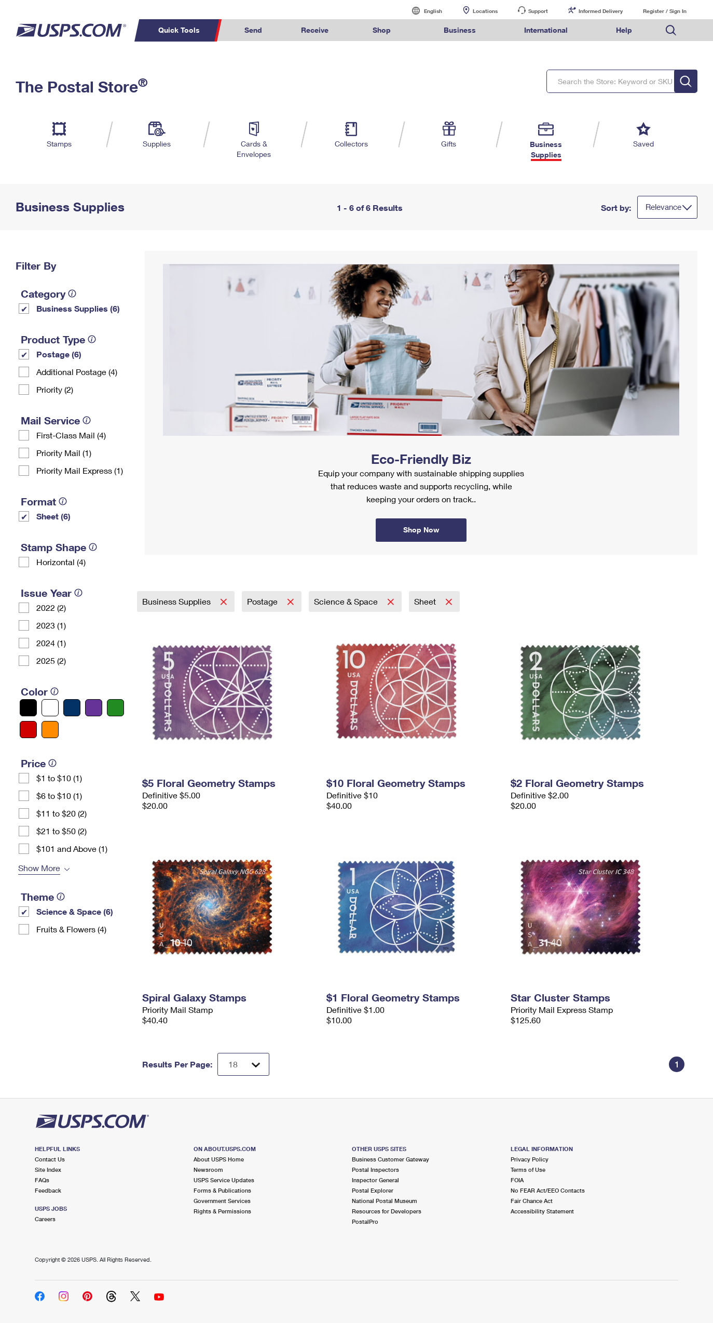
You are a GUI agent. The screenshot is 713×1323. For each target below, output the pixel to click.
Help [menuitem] (624, 29)
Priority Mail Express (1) (79, 470)
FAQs (42, 1180)
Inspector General (375, 1180)
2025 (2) (51, 660)
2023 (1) (51, 625)
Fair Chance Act (532, 1200)
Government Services (222, 1200)
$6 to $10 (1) (59, 795)
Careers (45, 1218)
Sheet (426, 601)
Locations (485, 11)
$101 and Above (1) (71, 848)
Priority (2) (54, 389)
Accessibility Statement (542, 1211)
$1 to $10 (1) (59, 778)
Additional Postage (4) (76, 372)
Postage (263, 601)
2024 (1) (51, 643)
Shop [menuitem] (382, 29)
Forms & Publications (222, 1190)
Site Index (48, 1169)
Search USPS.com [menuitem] (671, 30)
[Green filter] (115, 707)
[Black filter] (28, 707)
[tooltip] (72, 293)
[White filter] (50, 707)
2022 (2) (51, 607)
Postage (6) (58, 354)
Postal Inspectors (375, 1169)
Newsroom (208, 1169)
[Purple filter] (93, 707)
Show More (39, 868)
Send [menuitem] (253, 29)
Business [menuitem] (460, 29)
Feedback (48, 1190)
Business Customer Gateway (390, 1159)
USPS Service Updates (224, 1180)
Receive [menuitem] (314, 29)
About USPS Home (219, 1159)
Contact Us (50, 1159)
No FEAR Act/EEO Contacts (548, 1190)
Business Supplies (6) (78, 308)
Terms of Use (528, 1169)
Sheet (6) (53, 516)
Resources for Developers (386, 1211)
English (422, 11)
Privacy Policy (530, 1159)
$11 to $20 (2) (61, 813)
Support (538, 11)
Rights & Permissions (222, 1211)
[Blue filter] (71, 707)
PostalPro (365, 1221)
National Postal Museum (384, 1200)
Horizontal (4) (61, 562)
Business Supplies (177, 601)
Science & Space (347, 601)
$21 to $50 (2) (61, 831)
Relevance (663, 206)
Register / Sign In (665, 11)
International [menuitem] (546, 29)
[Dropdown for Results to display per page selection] (243, 1064)
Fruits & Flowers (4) (71, 929)
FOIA (517, 1180)
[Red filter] (28, 729)
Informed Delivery (601, 11)
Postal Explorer (372, 1190)
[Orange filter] (50, 729)
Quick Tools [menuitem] (179, 29)
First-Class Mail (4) (71, 435)
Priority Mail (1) (63, 453)
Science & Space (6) (74, 911)
